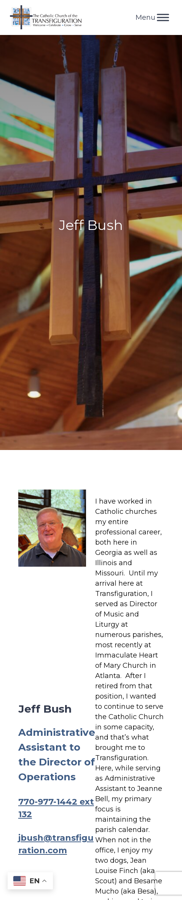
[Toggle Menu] (163, 17)
